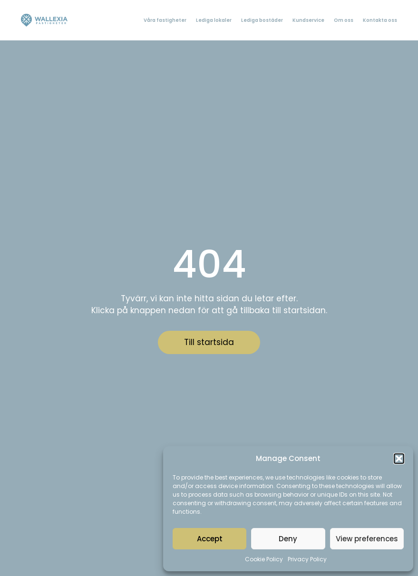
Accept (210, 539)
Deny (288, 539)
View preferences (367, 539)
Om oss (343, 20)
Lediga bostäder (262, 20)
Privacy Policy (307, 559)
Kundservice (308, 20)
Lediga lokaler (214, 20)
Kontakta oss (380, 20)
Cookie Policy (264, 559)
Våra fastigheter (165, 20)
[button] (399, 458)
